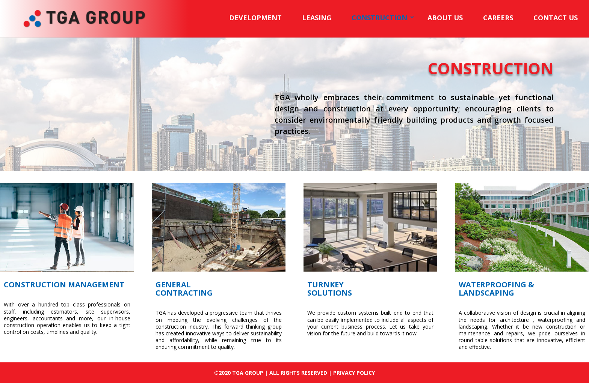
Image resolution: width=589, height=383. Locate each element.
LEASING (316, 17)
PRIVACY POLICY (354, 372)
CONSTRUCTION (379, 17)
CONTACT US (555, 17)
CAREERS (498, 17)
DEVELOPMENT (255, 17)
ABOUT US (445, 17)
